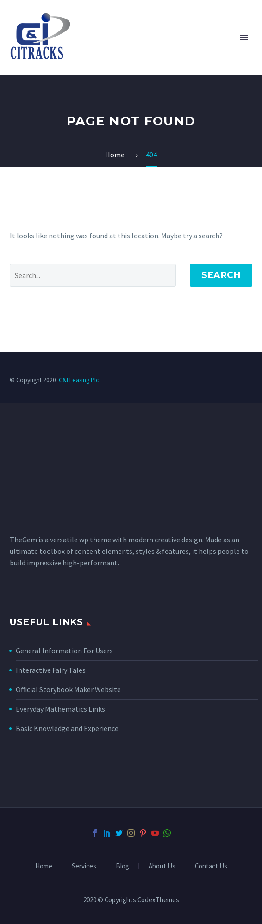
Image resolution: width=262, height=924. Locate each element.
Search (221, 275)
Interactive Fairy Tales (51, 670)
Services (84, 866)
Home (43, 866)
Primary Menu (244, 37)
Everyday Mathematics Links (60, 708)
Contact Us (211, 866)
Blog (122, 866)
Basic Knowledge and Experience (67, 728)
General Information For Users (64, 650)
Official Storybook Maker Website (68, 689)
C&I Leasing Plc (79, 380)
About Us (162, 866)
